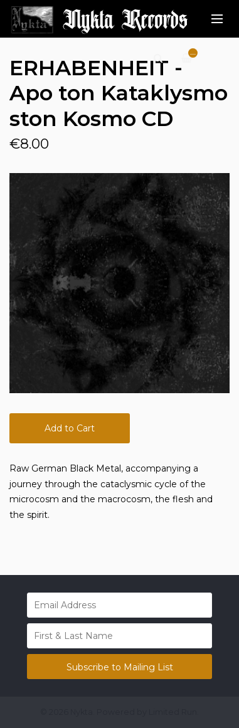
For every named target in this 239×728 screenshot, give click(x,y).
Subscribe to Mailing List (119, 667)
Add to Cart (70, 428)
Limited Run (173, 712)
